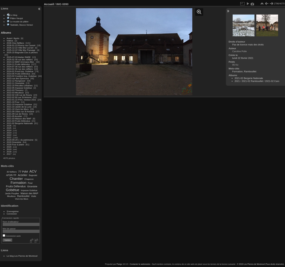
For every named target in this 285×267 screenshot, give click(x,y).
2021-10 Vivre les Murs (18, 109)
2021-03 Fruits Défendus (18, 121)
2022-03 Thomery (15, 90)
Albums (6, 32)
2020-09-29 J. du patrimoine (20, 140)
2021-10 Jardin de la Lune (19, 107)
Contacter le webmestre (140, 264)
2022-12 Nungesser (16, 81)
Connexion (12, 214)
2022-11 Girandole (15, 83)
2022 (9, 135)
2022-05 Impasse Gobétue (19, 88)
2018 (9, 151)
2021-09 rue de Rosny (17, 114)
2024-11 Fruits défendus (18, 64)
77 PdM (23, 171)
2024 (9, 130)
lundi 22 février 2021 (242, 58)
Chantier (16, 179)
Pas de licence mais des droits (248, 44)
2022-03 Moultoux (15, 92)
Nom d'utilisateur (11, 222)
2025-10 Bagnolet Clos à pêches (22, 52)
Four (30, 183)
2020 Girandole (14, 142)
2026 (9, 125)
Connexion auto (12, 236)
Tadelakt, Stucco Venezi (21, 25)
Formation (18, 183)
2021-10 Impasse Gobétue (19, 104)
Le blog (13, 15)
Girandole (32, 186)
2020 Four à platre (15, 144)
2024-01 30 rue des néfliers (20, 69)
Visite (33, 196)
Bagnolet (33, 175)
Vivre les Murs (21, 199)
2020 (9, 147)
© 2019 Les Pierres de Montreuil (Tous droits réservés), (260, 264)
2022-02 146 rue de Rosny (19, 95)
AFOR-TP (11, 175)
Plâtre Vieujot (16, 18)
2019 (9, 149)
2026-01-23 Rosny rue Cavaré (21, 45)
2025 (9, 128)
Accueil (49, 4)
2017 (9, 154)
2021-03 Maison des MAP (19, 118)
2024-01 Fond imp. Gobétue (20, 71)
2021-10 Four (13, 102)
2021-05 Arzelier (14, 116)
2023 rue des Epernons (18, 78)
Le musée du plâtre (19, 21)
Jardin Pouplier (12, 193)
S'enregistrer (13, 211)
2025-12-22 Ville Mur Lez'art (20, 47)
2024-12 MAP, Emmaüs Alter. (21, 62)
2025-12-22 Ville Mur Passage (21, 50)
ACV (33, 171)
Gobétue (12, 190)
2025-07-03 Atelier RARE (19, 57)
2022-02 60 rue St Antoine (19, 97)
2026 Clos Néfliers (15, 43)
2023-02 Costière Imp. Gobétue (22, 76)
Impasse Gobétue (29, 190)
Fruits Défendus (16, 186)
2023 (9, 133)
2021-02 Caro (272, 81)
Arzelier (22, 175)
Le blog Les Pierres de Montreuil (22, 256)
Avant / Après (13, 38)
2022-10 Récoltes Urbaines (20, 85)
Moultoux (11, 196)
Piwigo (119, 264)
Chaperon (29, 179)
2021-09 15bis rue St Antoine (20, 111)
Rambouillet (23, 196)
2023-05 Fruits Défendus (18, 73)
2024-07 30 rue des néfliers (20, 66)
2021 (9, 137)
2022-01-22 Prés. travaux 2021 (21, 99)
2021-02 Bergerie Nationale (20, 123)
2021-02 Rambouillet (252, 81)
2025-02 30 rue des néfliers (20, 59)
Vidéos (10, 40)
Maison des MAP (29, 193)
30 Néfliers (12, 172)
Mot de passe (9, 228)
